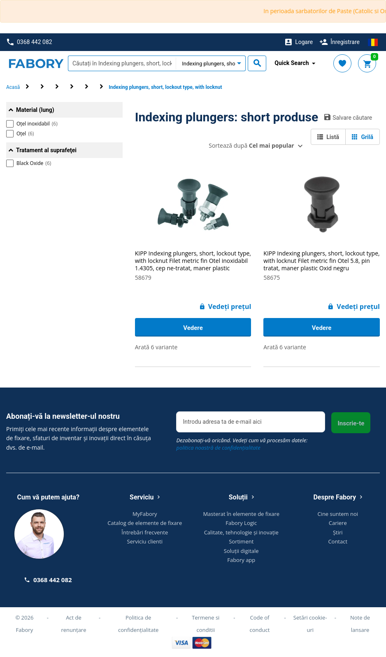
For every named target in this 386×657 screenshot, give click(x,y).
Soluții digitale (241, 551)
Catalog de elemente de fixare (144, 523)
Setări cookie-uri (310, 624)
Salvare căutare (348, 117)
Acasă (13, 87)
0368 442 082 (29, 42)
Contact (337, 541)
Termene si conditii (205, 624)
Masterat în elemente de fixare (241, 514)
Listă (328, 137)
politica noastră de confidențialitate (218, 447)
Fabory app (241, 560)
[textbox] (122, 63)
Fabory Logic (241, 523)
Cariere (338, 523)
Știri (338, 532)
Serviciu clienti (145, 541)
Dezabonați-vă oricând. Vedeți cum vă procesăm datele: (241, 443)
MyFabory (145, 514)
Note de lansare (360, 624)
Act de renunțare (73, 624)
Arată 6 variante (156, 347)
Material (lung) (35, 110)
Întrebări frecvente (144, 532)
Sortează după (251, 145)
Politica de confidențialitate (138, 624)
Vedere (193, 328)
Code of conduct (260, 624)
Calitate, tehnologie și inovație (241, 532)
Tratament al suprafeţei (46, 150)
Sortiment (241, 541)
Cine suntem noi (337, 514)
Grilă (362, 137)
